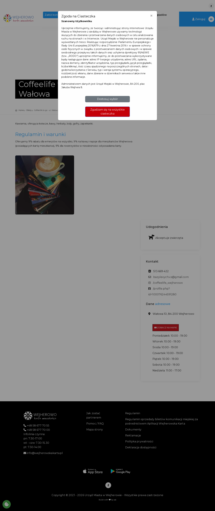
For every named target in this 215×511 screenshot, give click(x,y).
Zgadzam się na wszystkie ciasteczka (107, 111)
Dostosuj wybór (107, 99)
